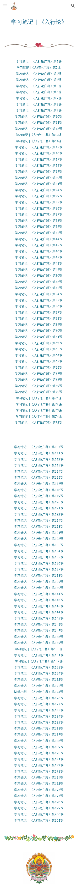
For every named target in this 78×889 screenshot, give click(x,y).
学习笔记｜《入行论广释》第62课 (38, 343)
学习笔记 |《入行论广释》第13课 (39, 135)
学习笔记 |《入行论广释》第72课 (39, 404)
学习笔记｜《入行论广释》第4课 (39, 79)
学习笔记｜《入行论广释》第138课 (38, 575)
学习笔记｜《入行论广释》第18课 (38, 165)
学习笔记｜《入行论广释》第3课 (39, 73)
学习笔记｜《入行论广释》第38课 (38, 220)
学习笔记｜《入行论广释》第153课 (38, 667)
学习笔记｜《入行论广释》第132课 (38, 538)
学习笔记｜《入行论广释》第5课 (39, 86)
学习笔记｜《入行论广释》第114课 (38, 471)
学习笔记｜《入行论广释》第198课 (38, 802)
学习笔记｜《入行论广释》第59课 (38, 324)
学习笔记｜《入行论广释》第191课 (38, 759)
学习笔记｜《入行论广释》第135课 (38, 557)
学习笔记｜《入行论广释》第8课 (39, 104)
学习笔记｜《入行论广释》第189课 (38, 747)
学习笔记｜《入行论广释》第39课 (38, 226)
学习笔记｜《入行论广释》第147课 (38, 630)
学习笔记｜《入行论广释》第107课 (38, 447)
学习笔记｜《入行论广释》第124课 (38, 520)
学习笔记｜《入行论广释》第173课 (38, 686)
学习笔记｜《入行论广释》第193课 (38, 771)
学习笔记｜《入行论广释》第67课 (38, 373)
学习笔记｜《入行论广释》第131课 (38, 532)
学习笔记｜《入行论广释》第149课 (38, 643)
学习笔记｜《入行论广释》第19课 (38, 171)
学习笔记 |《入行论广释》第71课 (39, 398)
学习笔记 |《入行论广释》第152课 (39, 661)
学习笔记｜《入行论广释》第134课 (38, 551)
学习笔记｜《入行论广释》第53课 (38, 288)
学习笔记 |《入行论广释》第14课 (39, 141)
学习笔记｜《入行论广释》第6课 (39, 92)
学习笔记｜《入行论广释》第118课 (38, 490)
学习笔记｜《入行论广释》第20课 (38, 178)
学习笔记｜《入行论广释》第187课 (38, 734)
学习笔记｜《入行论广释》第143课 (38, 606)
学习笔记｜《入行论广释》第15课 (38, 147)
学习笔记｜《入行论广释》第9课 (39, 110)
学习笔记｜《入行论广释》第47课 (38, 257)
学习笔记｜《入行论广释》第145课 (38, 618)
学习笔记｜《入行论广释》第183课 (38, 710)
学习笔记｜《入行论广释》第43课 (38, 233)
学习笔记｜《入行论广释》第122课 (38, 514)
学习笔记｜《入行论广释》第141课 (38, 594)
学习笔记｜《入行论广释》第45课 (38, 245)
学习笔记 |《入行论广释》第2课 (39, 67)
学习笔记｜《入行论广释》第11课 (38, 122)
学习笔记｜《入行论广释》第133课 (38, 545)
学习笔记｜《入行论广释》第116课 (38, 477)
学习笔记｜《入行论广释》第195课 (38, 783)
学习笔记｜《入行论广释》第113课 (38, 465)
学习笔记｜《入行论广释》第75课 (38, 422)
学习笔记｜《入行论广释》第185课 (38, 722)
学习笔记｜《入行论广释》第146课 (38, 624)
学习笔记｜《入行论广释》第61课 (38, 337)
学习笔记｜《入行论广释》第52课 (38, 282)
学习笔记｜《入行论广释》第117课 (38, 483)
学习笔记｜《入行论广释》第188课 (38, 741)
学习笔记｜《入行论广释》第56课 (38, 306)
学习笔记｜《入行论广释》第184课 (38, 716)
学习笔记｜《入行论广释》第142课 (38, 600)
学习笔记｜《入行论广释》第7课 (39, 98)
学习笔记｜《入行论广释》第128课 (38, 526)
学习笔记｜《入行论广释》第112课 (38, 459)
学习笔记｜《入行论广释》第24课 (38, 190)
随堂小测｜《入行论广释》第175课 (38, 692)
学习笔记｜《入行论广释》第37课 (38, 214)
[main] (39, 21)
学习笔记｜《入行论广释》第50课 (38, 275)
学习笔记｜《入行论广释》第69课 (38, 386)
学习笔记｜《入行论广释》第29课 (38, 196)
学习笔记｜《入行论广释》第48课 (38, 263)
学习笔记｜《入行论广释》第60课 (38, 330)
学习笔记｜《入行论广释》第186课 (38, 728)
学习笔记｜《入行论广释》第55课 (38, 300)
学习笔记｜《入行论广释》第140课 (38, 587)
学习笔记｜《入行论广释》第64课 (38, 355)
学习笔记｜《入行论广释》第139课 (38, 581)
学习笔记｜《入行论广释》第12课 (38, 129)
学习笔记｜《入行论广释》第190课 (38, 753)
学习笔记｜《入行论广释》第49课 (38, 269)
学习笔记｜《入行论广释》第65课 (38, 361)
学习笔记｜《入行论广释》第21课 (38, 184)
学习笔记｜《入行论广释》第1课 (39, 61)
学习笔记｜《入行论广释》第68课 (38, 379)
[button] (5, 5)
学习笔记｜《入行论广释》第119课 (38, 496)
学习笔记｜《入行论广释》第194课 (38, 777)
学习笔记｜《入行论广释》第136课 (38, 563)
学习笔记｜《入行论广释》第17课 (38, 159)
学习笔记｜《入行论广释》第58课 (38, 318)
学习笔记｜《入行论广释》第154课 (38, 673)
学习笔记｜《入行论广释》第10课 (38, 116)
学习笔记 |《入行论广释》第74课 (39, 416)
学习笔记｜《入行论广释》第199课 (38, 808)
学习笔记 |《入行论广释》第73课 (39, 410)
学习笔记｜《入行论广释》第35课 (38, 202)
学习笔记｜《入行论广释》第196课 (38, 790)
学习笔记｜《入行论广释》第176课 (38, 698)
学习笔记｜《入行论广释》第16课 (38, 153)
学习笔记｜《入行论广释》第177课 (38, 704)
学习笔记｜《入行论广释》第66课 (38, 367)
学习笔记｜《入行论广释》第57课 (38, 312)
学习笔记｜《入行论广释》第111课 (38, 453)
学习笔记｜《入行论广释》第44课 (38, 239)
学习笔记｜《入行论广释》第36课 (38, 208)
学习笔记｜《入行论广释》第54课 (38, 294)
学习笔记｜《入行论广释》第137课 (38, 569)
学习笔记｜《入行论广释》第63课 (38, 349)
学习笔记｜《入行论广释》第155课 (38, 679)
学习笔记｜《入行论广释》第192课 (38, 765)
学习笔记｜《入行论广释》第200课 (38, 814)
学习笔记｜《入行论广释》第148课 (38, 637)
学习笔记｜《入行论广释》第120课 (38, 502)
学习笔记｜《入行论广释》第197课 (38, 796)
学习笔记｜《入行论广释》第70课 (38, 392)
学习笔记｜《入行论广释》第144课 (38, 612)
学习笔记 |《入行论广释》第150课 (39, 649)
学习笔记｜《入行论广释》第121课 (38, 508)
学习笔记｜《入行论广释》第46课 (38, 251)
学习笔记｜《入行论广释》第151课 (38, 655)
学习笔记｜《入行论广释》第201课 (38, 820)
